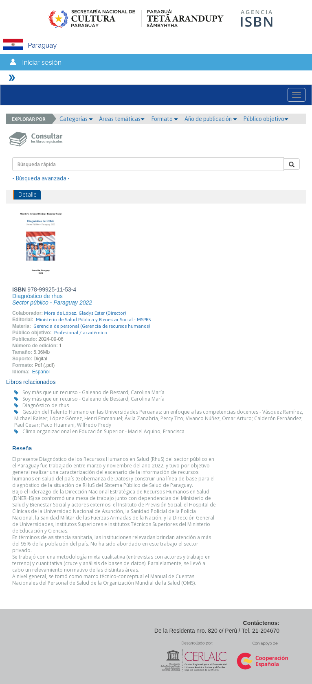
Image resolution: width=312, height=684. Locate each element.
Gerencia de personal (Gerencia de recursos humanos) (91, 326)
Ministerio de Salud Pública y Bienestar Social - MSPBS (93, 319)
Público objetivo (265, 119)
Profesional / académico (80, 332)
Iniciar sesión (42, 62)
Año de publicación (211, 119)
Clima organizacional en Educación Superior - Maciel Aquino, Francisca (103, 431)
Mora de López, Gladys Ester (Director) (85, 313)
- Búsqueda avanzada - (41, 178)
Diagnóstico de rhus (45, 405)
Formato (164, 119)
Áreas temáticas (122, 119)
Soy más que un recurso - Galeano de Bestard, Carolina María (93, 392)
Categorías (76, 119)
